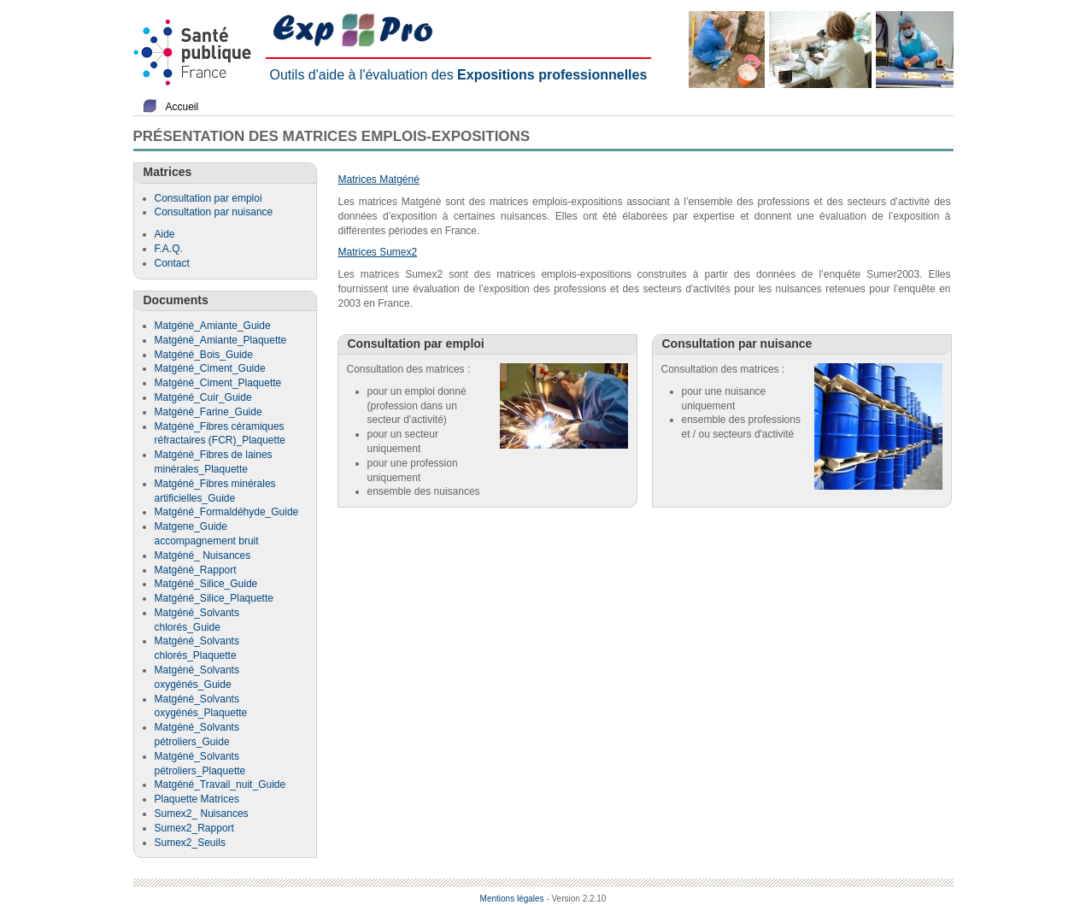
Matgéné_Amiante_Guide (213, 326)
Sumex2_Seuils (190, 843)
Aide (165, 234)
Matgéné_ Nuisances (203, 555)
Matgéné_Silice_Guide (206, 584)
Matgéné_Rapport (196, 570)
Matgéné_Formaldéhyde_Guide (227, 512)
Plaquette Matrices (197, 799)
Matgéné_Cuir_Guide (203, 397)
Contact (172, 263)
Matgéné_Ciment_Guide (210, 368)
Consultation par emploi (208, 198)
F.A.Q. (169, 249)
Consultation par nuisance (214, 212)
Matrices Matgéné (379, 179)
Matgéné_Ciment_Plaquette (218, 383)
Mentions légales (512, 898)
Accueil (182, 107)
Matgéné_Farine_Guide (208, 412)
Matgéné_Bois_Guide (204, 355)
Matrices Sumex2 (378, 252)
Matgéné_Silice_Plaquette (214, 598)
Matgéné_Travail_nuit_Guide (220, 784)
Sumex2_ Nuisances (202, 814)
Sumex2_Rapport (194, 828)
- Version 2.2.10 (576, 898)
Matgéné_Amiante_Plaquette (221, 340)
